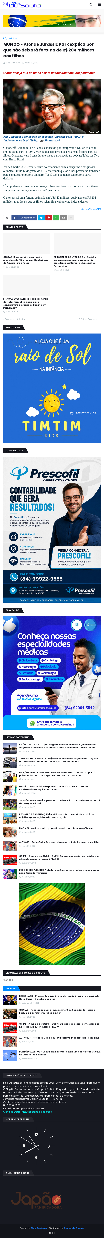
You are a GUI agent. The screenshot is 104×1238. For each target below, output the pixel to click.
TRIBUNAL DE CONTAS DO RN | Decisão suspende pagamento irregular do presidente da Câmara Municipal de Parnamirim (75, 262)
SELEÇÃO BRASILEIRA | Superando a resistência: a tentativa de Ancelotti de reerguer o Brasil (59, 802)
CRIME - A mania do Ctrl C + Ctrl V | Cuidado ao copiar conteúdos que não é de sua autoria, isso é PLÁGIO (59, 858)
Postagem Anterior (15, 319)
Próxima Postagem (89, 319)
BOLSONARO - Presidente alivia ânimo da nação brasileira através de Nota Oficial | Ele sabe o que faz (59, 998)
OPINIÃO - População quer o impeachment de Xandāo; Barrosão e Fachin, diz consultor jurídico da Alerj (57, 1011)
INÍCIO (52, 1233)
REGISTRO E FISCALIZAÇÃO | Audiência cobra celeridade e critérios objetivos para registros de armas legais (56, 816)
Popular (11, 988)
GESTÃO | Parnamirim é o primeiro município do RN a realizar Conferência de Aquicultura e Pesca (26, 260)
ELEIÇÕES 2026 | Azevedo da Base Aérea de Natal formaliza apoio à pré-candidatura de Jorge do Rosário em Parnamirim (25, 303)
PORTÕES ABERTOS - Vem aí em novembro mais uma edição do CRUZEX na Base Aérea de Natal (60, 1053)
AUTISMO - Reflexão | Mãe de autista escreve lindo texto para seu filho (59, 842)
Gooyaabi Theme (74, 1228)
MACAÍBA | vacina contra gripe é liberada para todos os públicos (56, 828)
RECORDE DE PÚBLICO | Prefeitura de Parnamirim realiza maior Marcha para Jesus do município (59, 871)
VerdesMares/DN (91, 209)
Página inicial (10, 38)
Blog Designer (39, 1228)
